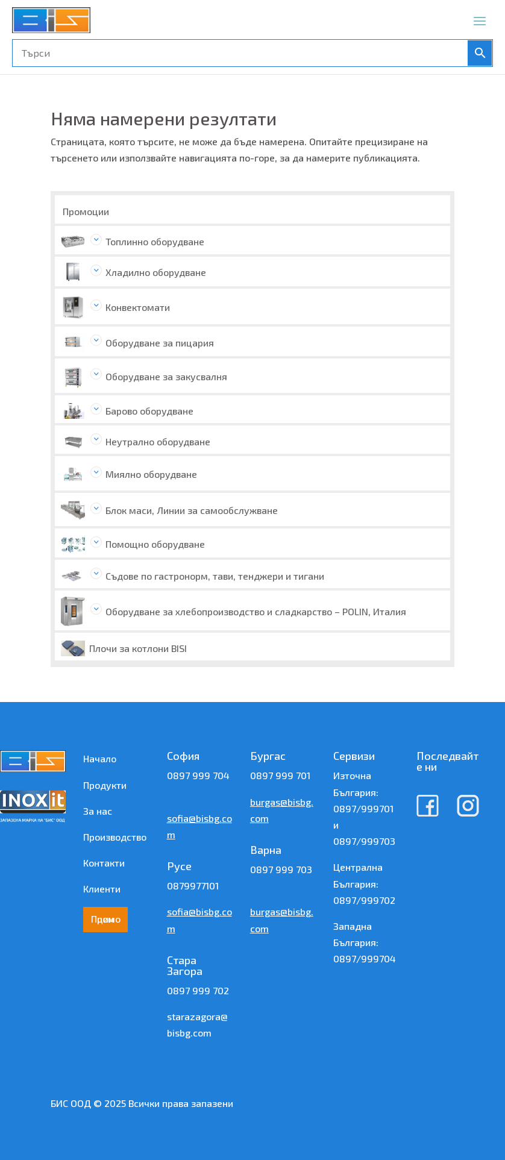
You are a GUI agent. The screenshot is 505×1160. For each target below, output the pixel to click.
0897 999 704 (198, 775)
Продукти (105, 785)
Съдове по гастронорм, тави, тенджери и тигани (214, 576)
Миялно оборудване (151, 474)
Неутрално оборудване (157, 441)
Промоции (86, 211)
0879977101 (193, 885)
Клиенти (102, 888)
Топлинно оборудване (154, 241)
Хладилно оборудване (155, 272)
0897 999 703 (281, 869)
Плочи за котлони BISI (138, 648)
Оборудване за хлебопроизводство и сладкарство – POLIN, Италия (255, 611)
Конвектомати (137, 307)
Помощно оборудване (155, 544)
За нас (97, 811)
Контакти (104, 862)
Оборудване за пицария (159, 342)
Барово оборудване (149, 410)
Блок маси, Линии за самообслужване (191, 510)
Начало (99, 758)
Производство (114, 836)
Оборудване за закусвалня (166, 376)
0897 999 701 (280, 775)
